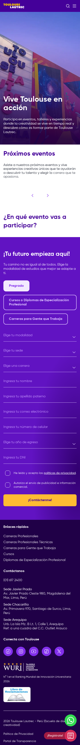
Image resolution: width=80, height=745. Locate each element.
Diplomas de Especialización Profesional (34, 560)
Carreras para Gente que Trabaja (29, 548)
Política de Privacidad (18, 733)
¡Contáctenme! (40, 500)
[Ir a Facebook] (8, 651)
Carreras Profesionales (20, 536)
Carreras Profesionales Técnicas (28, 542)
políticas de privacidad (60, 473)
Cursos (8, 554)
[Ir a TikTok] (46, 651)
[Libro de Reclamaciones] (40, 694)
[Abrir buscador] (68, 6)
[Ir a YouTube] (33, 651)
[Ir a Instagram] (21, 651)
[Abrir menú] (74, 6)
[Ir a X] (59, 651)
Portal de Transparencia (19, 741)
